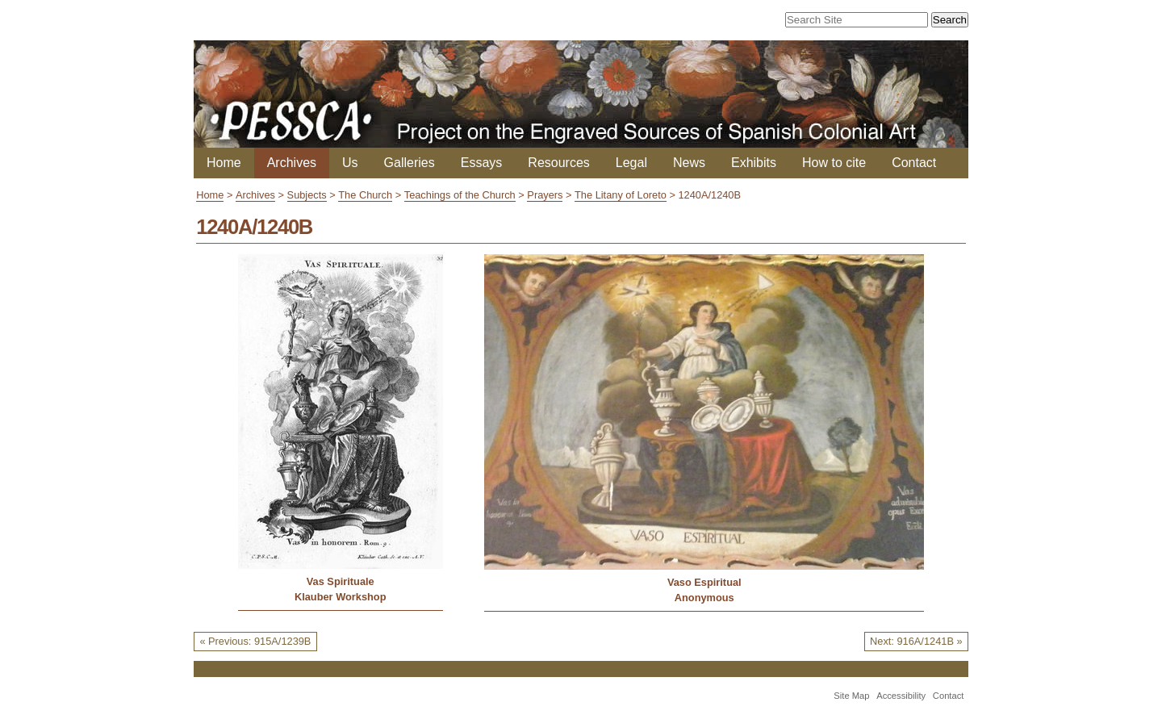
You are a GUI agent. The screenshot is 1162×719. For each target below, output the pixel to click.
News (689, 162)
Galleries (409, 162)
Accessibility (901, 695)
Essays (482, 162)
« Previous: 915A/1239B (255, 641)
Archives (291, 162)
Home (224, 162)
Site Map (851, 695)
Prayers (544, 195)
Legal (631, 162)
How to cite (834, 162)
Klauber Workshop (341, 597)
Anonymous (704, 598)
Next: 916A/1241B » (916, 641)
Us (350, 162)
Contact (914, 162)
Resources (558, 162)
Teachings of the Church (460, 195)
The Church (365, 195)
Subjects (307, 195)
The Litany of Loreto (621, 195)
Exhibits (753, 162)
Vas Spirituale (340, 581)
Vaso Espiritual (704, 582)
